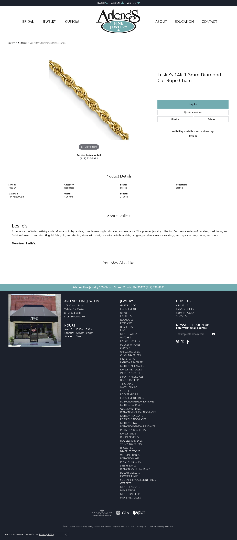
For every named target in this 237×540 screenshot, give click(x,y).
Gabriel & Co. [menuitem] (128, 305)
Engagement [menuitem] (128, 309)
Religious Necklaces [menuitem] (133, 419)
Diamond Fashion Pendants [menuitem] (137, 426)
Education (184, 21)
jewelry (11, 43)
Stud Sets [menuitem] (126, 390)
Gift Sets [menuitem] (125, 483)
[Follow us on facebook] (188, 342)
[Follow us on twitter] (183, 342)
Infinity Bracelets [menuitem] (131, 373)
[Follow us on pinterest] (177, 342)
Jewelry (49, 21)
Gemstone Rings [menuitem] (130, 408)
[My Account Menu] (117, 3)
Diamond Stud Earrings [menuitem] (135, 469)
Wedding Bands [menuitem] (130, 454)
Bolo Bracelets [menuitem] (130, 472)
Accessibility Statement (164, 526)
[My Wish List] (133, 3)
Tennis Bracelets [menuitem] (131, 444)
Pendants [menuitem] (126, 323)
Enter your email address (191, 327)
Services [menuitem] (181, 316)
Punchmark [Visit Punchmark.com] (148, 526)
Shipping (175, 119)
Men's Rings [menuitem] (127, 490)
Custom (72, 21)
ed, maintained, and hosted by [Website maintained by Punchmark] (131, 526)
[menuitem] (102, 513)
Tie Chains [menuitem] (126, 383)
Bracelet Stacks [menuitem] (130, 451)
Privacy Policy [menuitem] (185, 309)
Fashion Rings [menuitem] (129, 422)
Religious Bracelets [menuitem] (133, 430)
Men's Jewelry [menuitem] (128, 334)
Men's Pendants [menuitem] (130, 487)
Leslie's (123, 187)
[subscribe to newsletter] (213, 334)
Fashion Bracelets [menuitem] (132, 362)
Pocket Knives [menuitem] (129, 394)
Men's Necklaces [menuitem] (130, 497)
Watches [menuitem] (125, 337)
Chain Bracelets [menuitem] (130, 355)
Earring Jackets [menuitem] (130, 341)
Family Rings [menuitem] (128, 433)
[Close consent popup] (66, 535)
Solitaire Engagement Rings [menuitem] (138, 479)
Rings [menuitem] (123, 312)
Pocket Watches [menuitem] (130, 344)
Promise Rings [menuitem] (129, 476)
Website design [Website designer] (111, 526)
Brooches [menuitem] (126, 447)
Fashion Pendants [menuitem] (131, 415)
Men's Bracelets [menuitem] (130, 494)
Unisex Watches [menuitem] (130, 351)
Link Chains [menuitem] (127, 358)
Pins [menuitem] (122, 330)
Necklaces (22, 43)
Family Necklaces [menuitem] (131, 369)
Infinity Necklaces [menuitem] (131, 376)
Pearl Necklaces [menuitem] (130, 462)
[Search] (102, 3)
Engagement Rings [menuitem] (132, 398)
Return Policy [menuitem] (185, 312)
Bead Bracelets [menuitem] (129, 380)
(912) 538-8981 (89, 158)
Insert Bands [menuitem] (128, 465)
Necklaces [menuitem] (126, 319)
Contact (209, 21)
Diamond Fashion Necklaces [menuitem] (138, 412)
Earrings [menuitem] (126, 316)
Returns (211, 119)
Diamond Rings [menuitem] (129, 458)
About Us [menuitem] (182, 305)
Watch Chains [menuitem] (128, 387)
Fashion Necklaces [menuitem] (132, 366)
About (161, 21)
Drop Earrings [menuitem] (129, 437)
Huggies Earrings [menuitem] (131, 440)
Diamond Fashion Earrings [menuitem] (137, 401)
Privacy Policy (46, 534)
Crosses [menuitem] (125, 348)
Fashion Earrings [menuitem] (131, 405)
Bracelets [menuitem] (126, 326)
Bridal (28, 21)
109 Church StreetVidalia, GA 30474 (74, 311)
